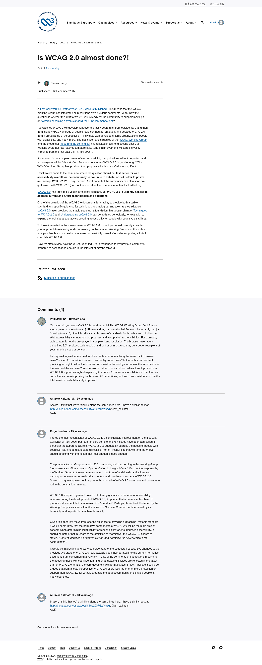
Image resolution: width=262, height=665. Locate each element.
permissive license (79, 659)
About (189, 22)
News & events (150, 22)
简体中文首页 (217, 3)
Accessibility (52, 68)
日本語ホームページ (196, 3)
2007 (62, 42)
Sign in (217, 22)
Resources (127, 22)
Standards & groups (79, 22)
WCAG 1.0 (44, 191)
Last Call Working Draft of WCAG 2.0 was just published (73, 109)
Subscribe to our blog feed (59, 277)
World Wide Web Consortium (72, 655)
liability (48, 659)
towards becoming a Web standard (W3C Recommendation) (77, 121)
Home (41, 42)
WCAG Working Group (133, 139)
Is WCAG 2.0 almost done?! (87, 42)
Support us (173, 22)
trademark (59, 659)
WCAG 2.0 (44, 210)
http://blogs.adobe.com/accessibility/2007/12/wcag (80, 409)
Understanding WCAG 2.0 (76, 214)
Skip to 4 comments (152, 82)
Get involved (106, 22)
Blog (52, 42)
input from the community (75, 143)
